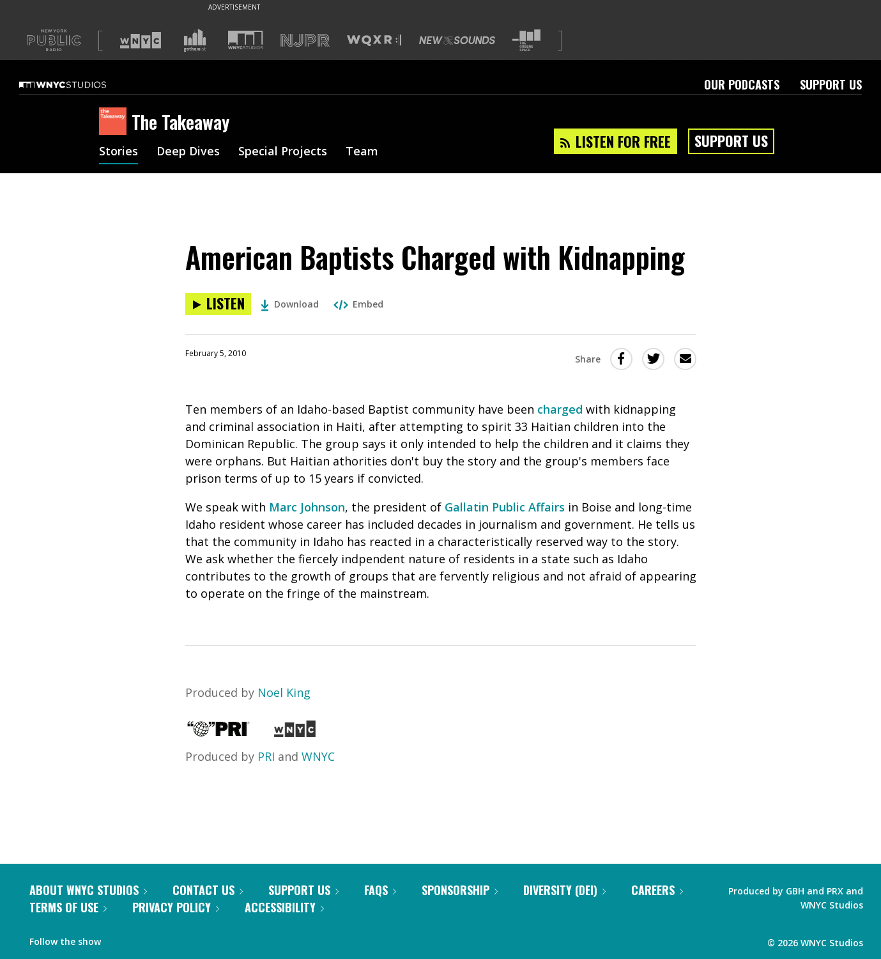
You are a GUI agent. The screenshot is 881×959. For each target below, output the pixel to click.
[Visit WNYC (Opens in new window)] (140, 40)
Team (362, 152)
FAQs (380, 890)
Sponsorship (460, 890)
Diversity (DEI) (564, 890)
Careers (657, 890)
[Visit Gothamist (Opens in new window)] (195, 40)
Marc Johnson (307, 507)
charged (560, 409)
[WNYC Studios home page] (78, 84)
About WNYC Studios (88, 890)
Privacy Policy (175, 907)
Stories (118, 152)
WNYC (318, 756)
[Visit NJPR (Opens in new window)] (305, 40)
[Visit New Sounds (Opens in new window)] (457, 40)
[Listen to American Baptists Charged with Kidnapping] (218, 304)
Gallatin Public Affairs (505, 507)
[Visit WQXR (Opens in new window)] (374, 41)
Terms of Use (68, 907)
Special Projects (282, 152)
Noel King (283, 692)
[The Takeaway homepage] (115, 122)
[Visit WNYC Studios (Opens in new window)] (245, 40)
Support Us (831, 84)
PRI (266, 756)
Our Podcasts (741, 84)
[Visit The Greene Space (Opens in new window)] (526, 40)
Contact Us (207, 890)
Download (290, 304)
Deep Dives (188, 152)
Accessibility (284, 907)
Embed (358, 304)
